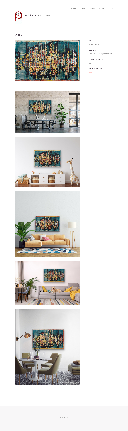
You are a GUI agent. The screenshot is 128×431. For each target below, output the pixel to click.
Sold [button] (83, 8)
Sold (90, 72)
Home (112, 8)
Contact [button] (102, 8)
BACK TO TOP (64, 418)
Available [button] (74, 8)
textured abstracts (34, 15)
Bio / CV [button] (92, 8)
